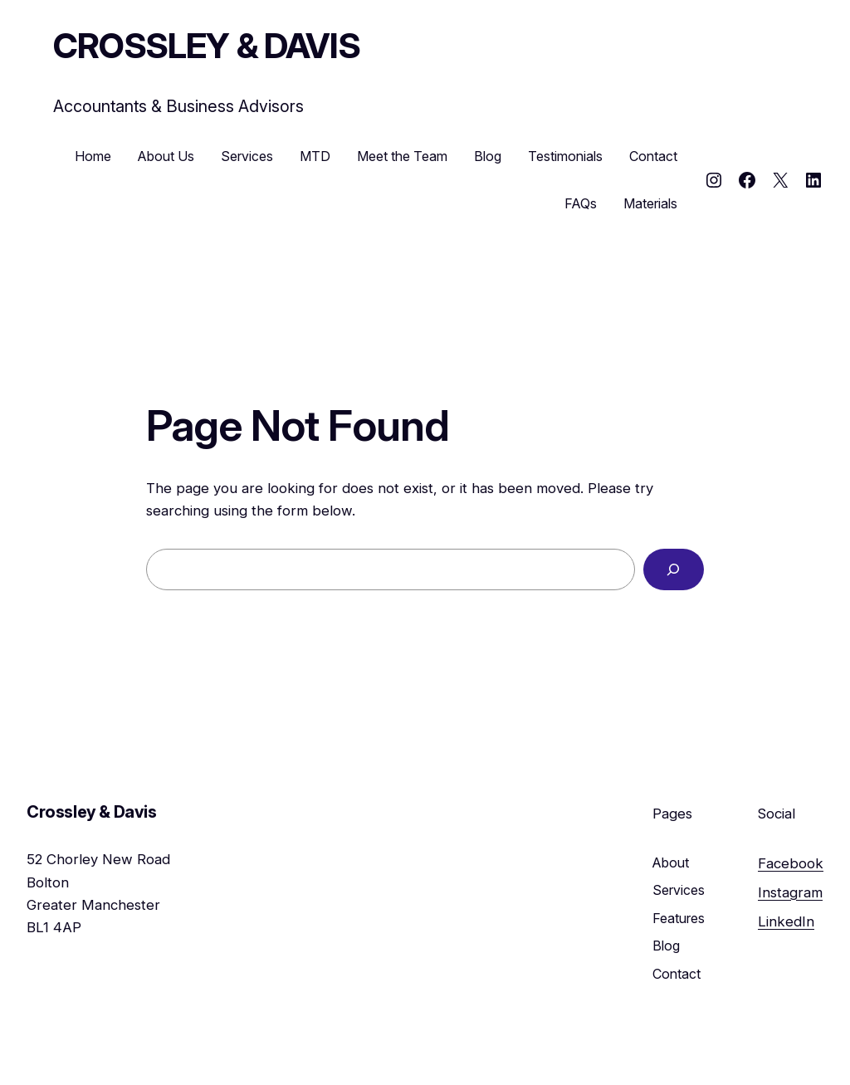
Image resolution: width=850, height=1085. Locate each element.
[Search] (673, 570)
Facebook (790, 863)
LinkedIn (786, 921)
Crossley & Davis (206, 45)
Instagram (790, 892)
